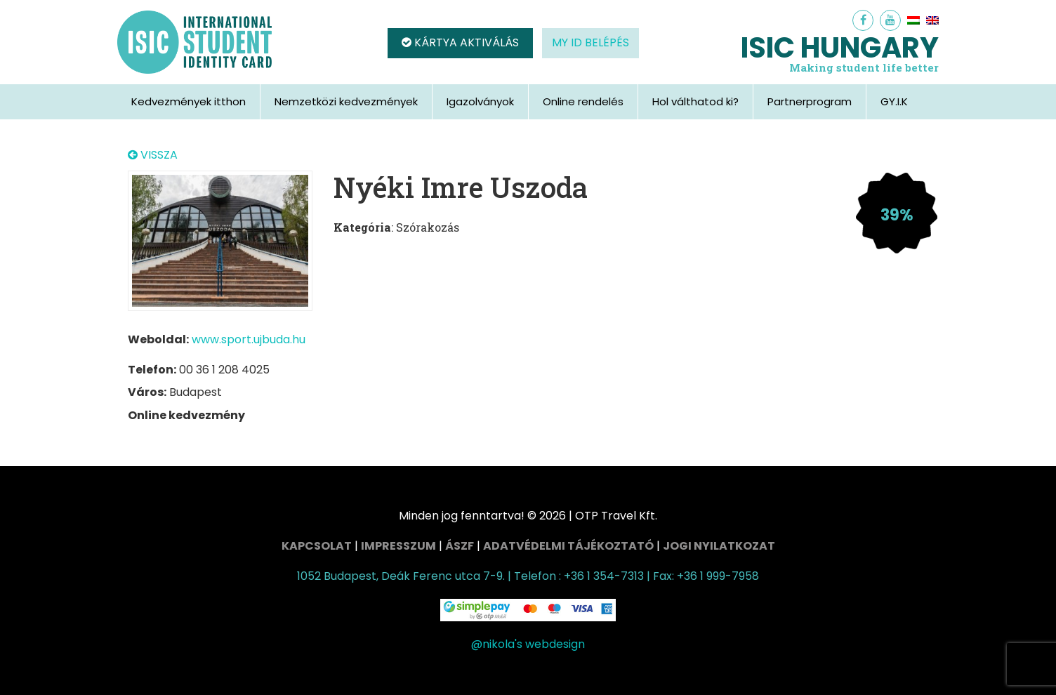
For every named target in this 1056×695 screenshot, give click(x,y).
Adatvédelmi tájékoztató (568, 546)
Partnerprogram (809, 101)
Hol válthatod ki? (695, 101)
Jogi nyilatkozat (719, 546)
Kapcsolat (317, 546)
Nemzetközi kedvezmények (346, 101)
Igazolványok (480, 101)
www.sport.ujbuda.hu (248, 339)
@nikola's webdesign (528, 644)
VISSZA (153, 155)
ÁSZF (459, 546)
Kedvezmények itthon (188, 101)
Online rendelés (583, 101)
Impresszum (398, 546)
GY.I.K (894, 101)
